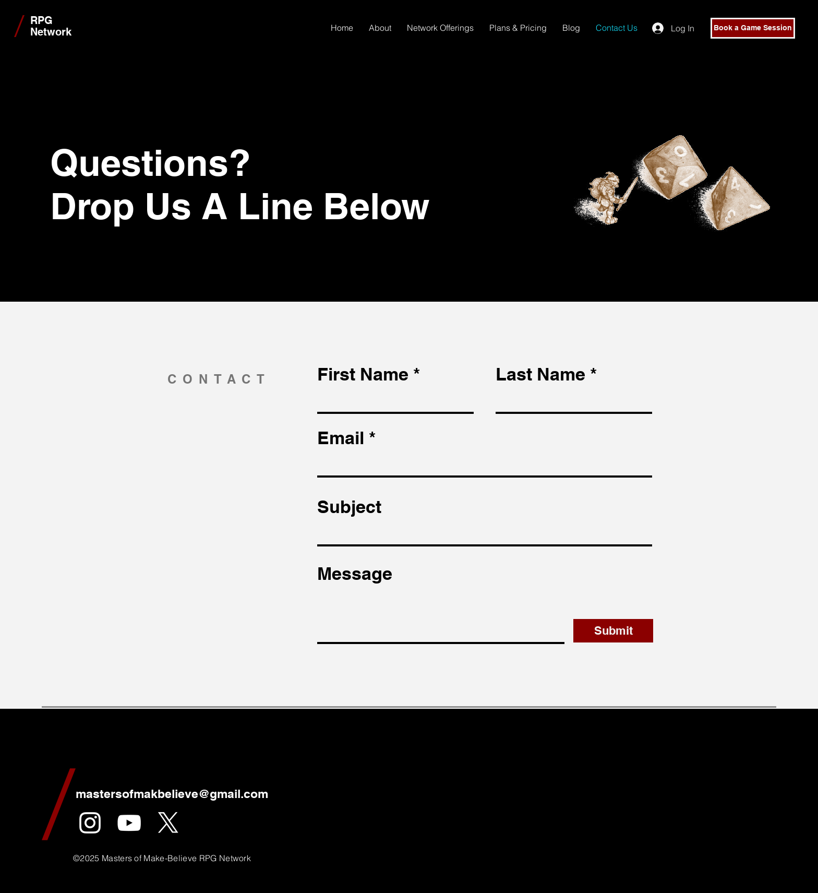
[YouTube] (129, 822)
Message (354, 573)
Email (340, 438)
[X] (168, 822)
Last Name (540, 374)
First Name (362, 374)
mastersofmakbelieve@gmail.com (172, 794)
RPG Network (50, 26)
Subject (349, 507)
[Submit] (613, 630)
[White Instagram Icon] (90, 822)
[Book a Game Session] (753, 28)
